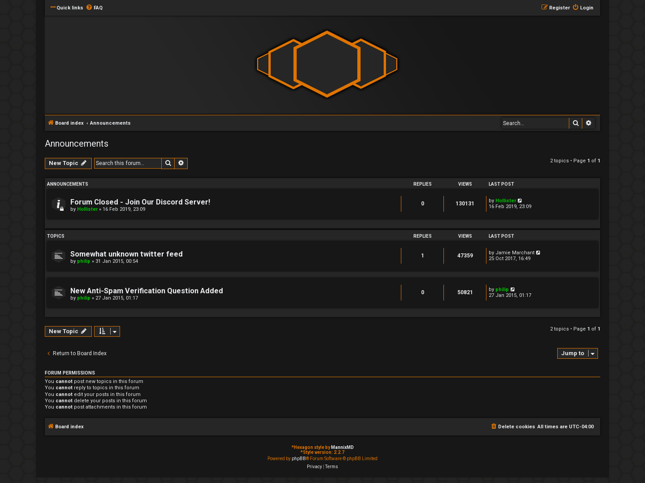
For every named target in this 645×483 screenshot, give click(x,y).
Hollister (87, 209)
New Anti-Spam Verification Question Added (146, 291)
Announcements (76, 143)
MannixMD (342, 447)
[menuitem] (94, 8)
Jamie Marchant (514, 253)
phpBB (299, 458)
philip (83, 261)
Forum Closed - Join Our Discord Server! (140, 202)
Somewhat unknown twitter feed (126, 254)
